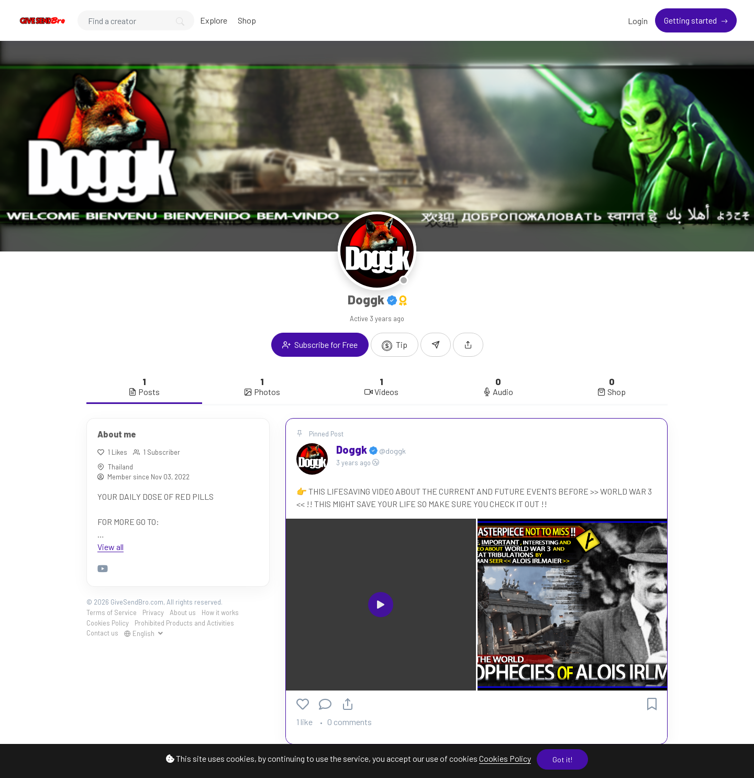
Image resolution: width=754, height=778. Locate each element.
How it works (220, 612)
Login (638, 21)
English (140, 633)
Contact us (102, 633)
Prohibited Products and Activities (184, 623)
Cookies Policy (505, 758)
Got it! (562, 759)
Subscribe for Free (320, 344)
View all (110, 547)
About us (183, 612)
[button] (468, 345)
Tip (394, 345)
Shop (247, 20)
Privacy (153, 612)
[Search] (136, 20)
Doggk (352, 449)
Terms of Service (111, 612)
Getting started (691, 20)
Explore (213, 20)
